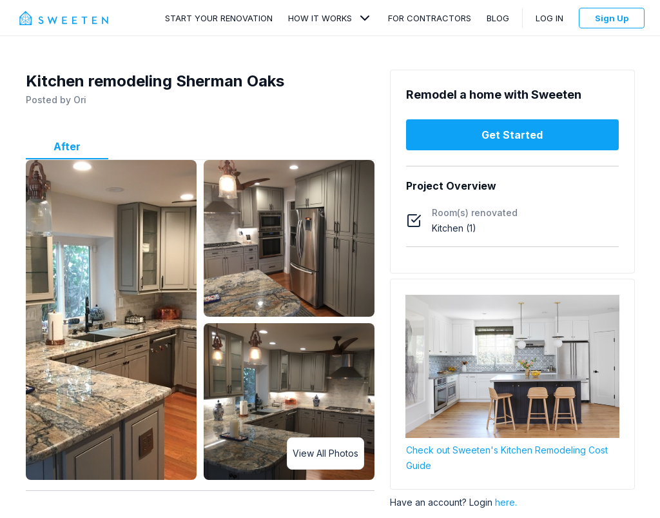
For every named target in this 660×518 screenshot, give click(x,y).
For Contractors (429, 18)
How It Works (320, 18)
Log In (549, 18)
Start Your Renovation (219, 18)
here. (506, 502)
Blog (498, 18)
